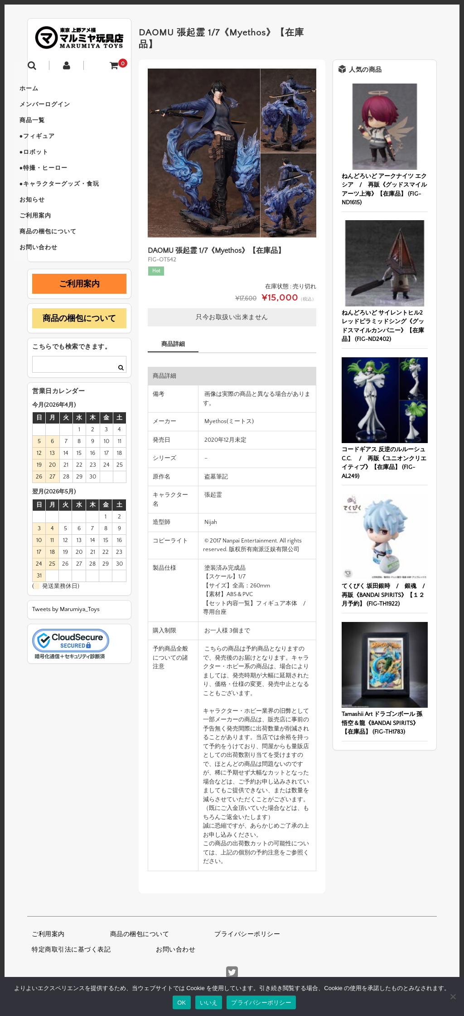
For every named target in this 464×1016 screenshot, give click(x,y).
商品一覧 (49, 128)
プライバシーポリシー (247, 934)
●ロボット (51, 166)
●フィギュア (54, 147)
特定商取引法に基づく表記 (71, 949)
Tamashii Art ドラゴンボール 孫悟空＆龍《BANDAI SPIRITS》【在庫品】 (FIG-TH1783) (382, 723)
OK (181, 1002)
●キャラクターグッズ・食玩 (77, 204)
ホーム (46, 90)
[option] (232, 153)
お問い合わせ (56, 280)
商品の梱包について (65, 261)
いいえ (209, 1002)
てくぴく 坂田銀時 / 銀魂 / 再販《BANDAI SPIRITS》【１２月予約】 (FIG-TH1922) (386, 595)
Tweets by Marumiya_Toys (66, 643)
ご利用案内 (52, 242)
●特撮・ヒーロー (61, 185)
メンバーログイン (62, 109)
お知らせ (49, 223)
